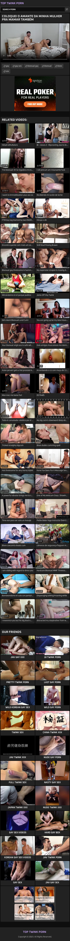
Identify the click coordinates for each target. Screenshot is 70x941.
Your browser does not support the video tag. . (35, 42)
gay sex (18, 66)
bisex (59, 66)
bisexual (48, 66)
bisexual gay (33, 66)
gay (7, 66)
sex (7, 71)
